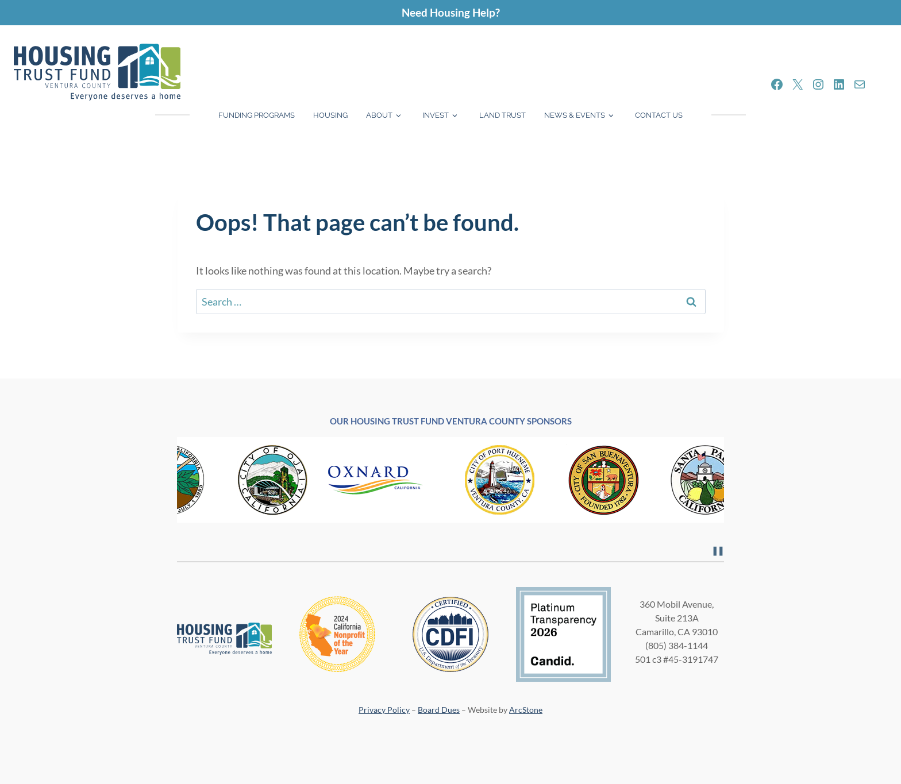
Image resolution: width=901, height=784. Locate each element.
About (379, 115)
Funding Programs (256, 115)
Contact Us (659, 115)
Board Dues (439, 710)
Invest (435, 115)
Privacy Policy (384, 710)
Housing (330, 115)
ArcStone (525, 710)
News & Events (574, 115)
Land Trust (502, 115)
